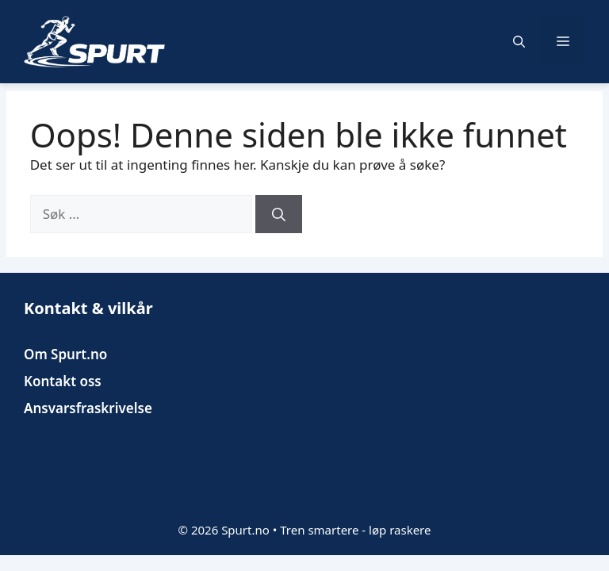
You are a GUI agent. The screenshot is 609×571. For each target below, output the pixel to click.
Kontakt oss (63, 381)
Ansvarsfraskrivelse (88, 408)
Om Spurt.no (65, 354)
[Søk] (278, 214)
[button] (519, 41)
